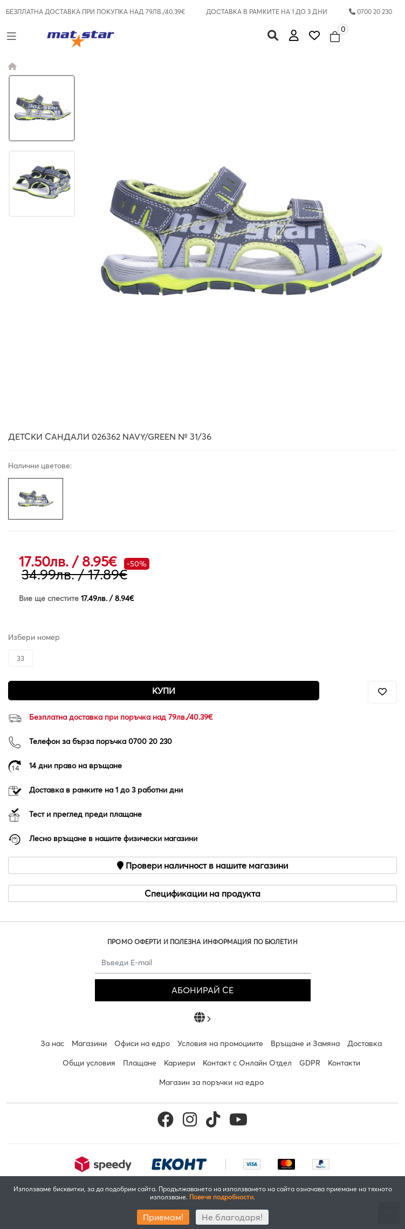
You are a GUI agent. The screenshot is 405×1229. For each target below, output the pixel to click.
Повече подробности (221, 1197)
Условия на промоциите (220, 1043)
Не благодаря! (232, 1217)
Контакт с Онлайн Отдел (247, 1063)
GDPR (309, 1063)
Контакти (344, 1063)
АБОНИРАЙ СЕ (202, 990)
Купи (163, 690)
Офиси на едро (142, 1043)
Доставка (364, 1043)
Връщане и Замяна (305, 1043)
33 (20, 658)
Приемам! (163, 1217)
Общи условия (89, 1063)
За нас (52, 1043)
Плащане (139, 1063)
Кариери (179, 1063)
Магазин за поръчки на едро (211, 1082)
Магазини (89, 1043)
